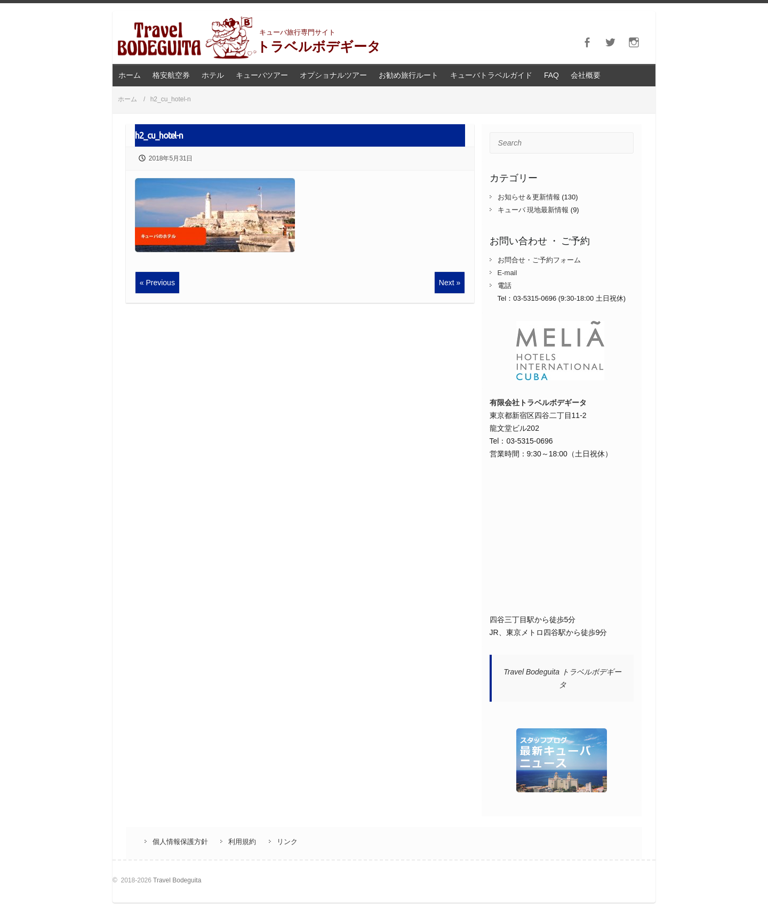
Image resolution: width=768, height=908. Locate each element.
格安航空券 (171, 75)
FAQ (551, 75)
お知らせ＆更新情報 (529, 197)
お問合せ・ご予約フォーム (539, 260)
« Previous (157, 282)
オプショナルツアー (333, 75)
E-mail (507, 273)
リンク (287, 842)
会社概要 (586, 75)
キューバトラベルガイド (491, 75)
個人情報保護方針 (180, 842)
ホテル (213, 75)
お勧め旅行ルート (408, 75)
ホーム (129, 75)
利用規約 (242, 842)
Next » (449, 282)
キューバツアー (262, 75)
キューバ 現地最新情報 (533, 210)
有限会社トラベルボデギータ (538, 402)
